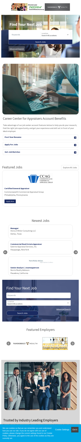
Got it (74, 430)
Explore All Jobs (70, 167)
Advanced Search (17, 49)
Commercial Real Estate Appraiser (26, 244)
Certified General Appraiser (16, 188)
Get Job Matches (40, 152)
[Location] (55, 34)
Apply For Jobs (40, 145)
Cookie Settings (62, 430)
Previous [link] (9, 344)
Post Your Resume (40, 137)
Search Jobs (40, 42)
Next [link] (73, 344)
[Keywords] (26, 34)
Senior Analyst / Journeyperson (24, 267)
